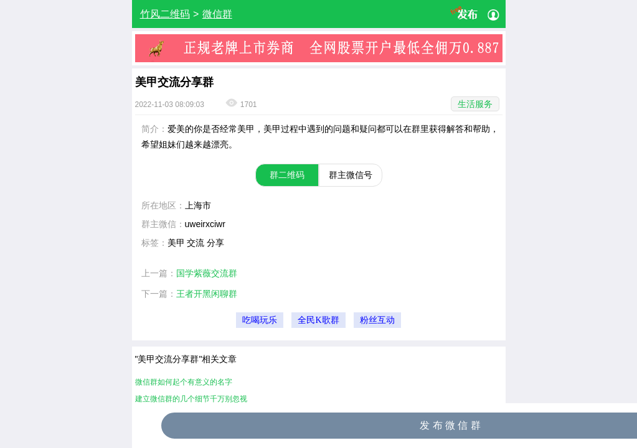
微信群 (217, 14)
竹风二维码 (165, 14)
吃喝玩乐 (259, 320)
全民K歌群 (318, 320)
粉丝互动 (377, 320)
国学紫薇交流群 (206, 273)
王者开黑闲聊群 (206, 294)
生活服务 (475, 104)
